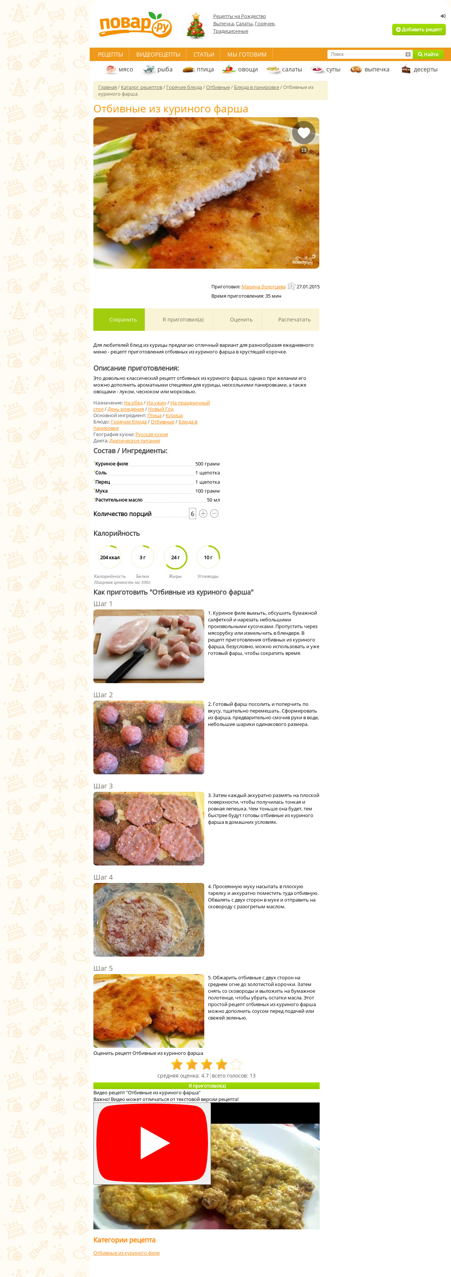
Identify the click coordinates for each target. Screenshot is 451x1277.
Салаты (244, 23)
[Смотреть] (152, 1143)
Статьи (203, 54)
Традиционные (230, 31)
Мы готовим (247, 54)
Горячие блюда (129, 421)
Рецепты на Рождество (239, 16)
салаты (292, 69)
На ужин (156, 402)
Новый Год (160, 409)
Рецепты (110, 54)
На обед (133, 402)
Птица (154, 415)
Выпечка (223, 23)
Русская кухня (151, 434)
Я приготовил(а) (182, 319)
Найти (428, 54)
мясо (126, 69)
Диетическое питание (134, 440)
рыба (165, 69)
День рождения (126, 409)
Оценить (240, 319)
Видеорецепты (158, 54)
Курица (174, 415)
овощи (248, 69)
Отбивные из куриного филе (126, 1252)
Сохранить (122, 319)
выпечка (377, 69)
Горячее (264, 23)
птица (205, 69)
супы (333, 69)
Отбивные (163, 421)
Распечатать (294, 319)
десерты (426, 69)
